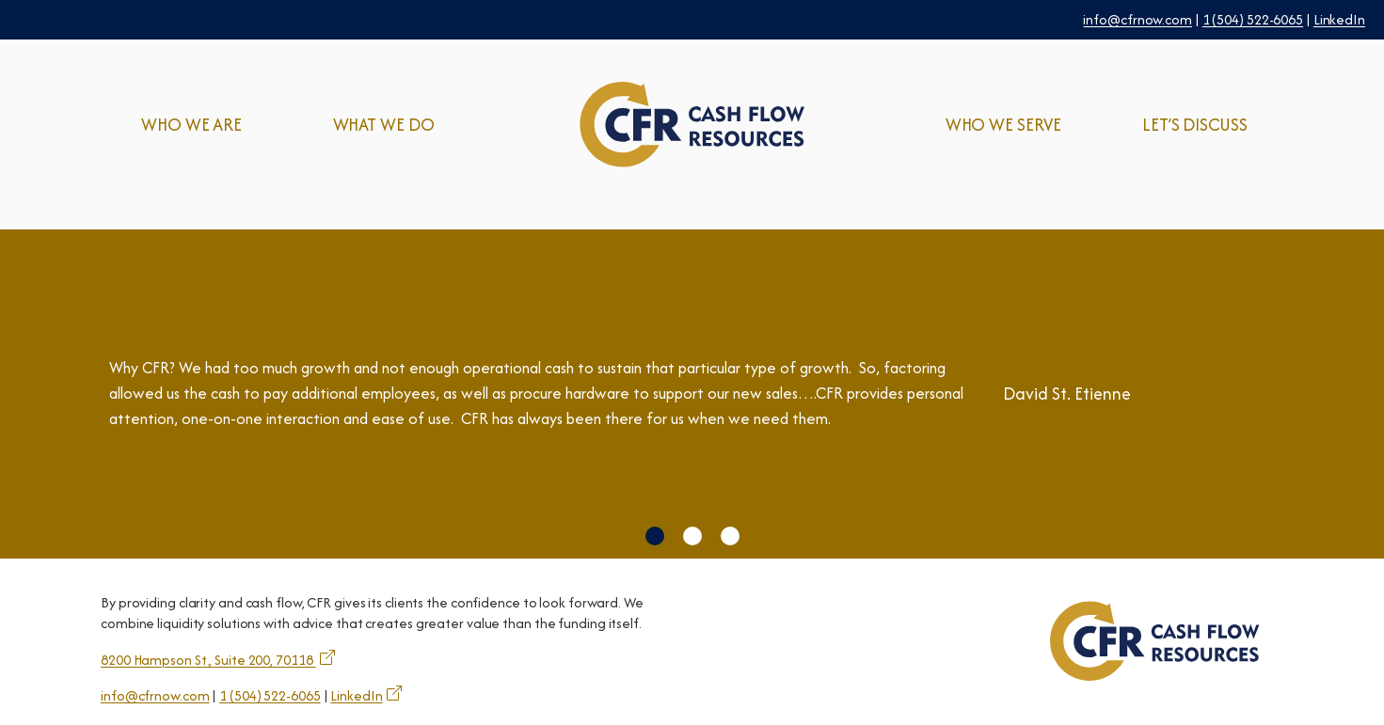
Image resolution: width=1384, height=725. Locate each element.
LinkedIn (1339, 19)
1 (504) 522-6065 (1252, 19)
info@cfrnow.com (1137, 19)
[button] (654, 536)
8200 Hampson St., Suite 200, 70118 (208, 660)
